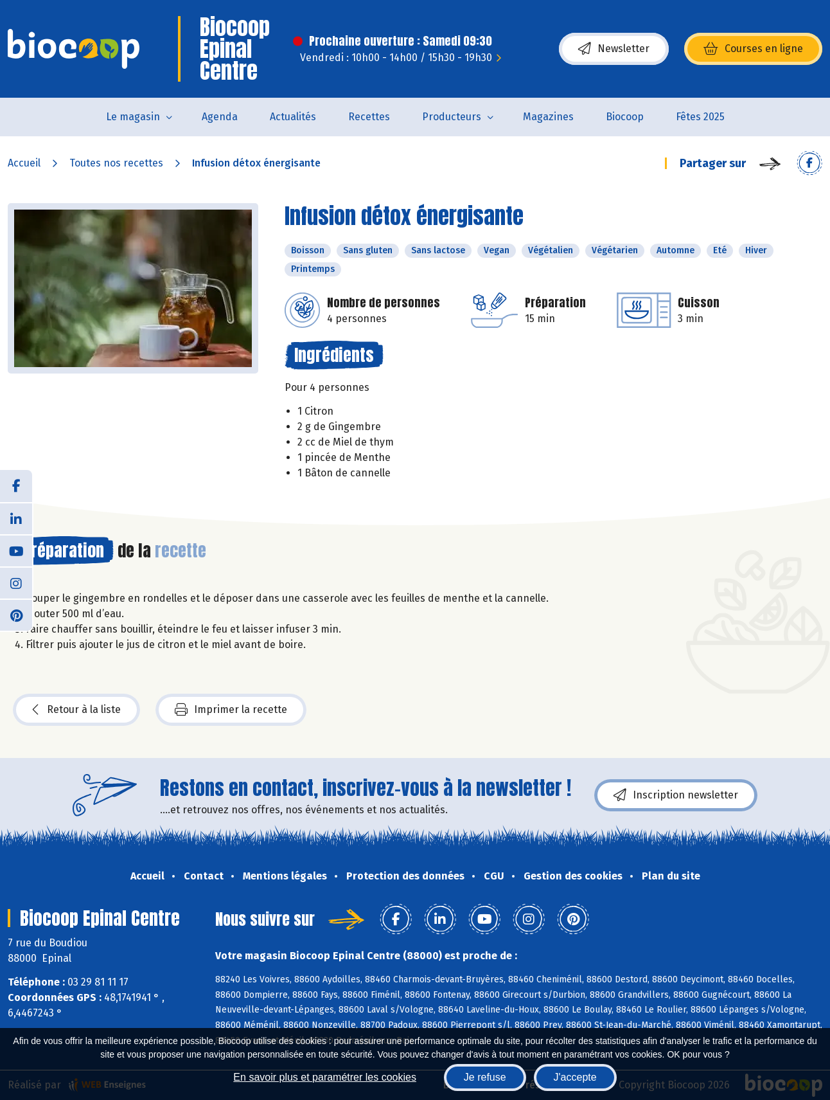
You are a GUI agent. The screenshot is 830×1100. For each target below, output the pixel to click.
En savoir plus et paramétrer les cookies (324, 1077)
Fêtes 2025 (700, 117)
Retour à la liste (76, 709)
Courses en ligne (753, 48)
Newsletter (613, 48)
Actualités (293, 117)
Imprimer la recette (231, 709)
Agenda (220, 117)
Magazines (548, 117)
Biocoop (625, 117)
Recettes (369, 117)
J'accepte (575, 1077)
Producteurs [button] (451, 117)
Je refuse (485, 1077)
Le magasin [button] (133, 117)
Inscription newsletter (676, 795)
